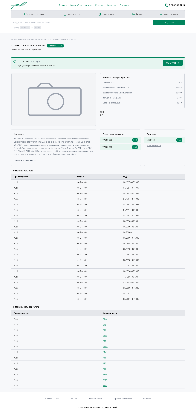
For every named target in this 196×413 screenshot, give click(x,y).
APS (104, 357)
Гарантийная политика (80, 5)
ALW (105, 335)
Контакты (111, 5)
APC (104, 352)
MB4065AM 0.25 (154, 145)
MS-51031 (151, 140)
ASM (105, 380)
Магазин (99, 5)
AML (105, 341)
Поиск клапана (72, 14)
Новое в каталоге (169, 14)
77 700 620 (107, 147)
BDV (105, 385)
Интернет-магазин (52, 398)
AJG (104, 324)
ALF (104, 330)
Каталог (137, 14)
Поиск (169, 22)
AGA (105, 319)
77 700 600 (107, 140)
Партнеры (124, 5)
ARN (105, 374)
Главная (63, 5)
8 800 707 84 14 (175, 5)
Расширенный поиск (33, 14)
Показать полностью (25, 160)
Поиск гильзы (106, 14)
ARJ (104, 369)
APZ (104, 363)
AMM (105, 346)
